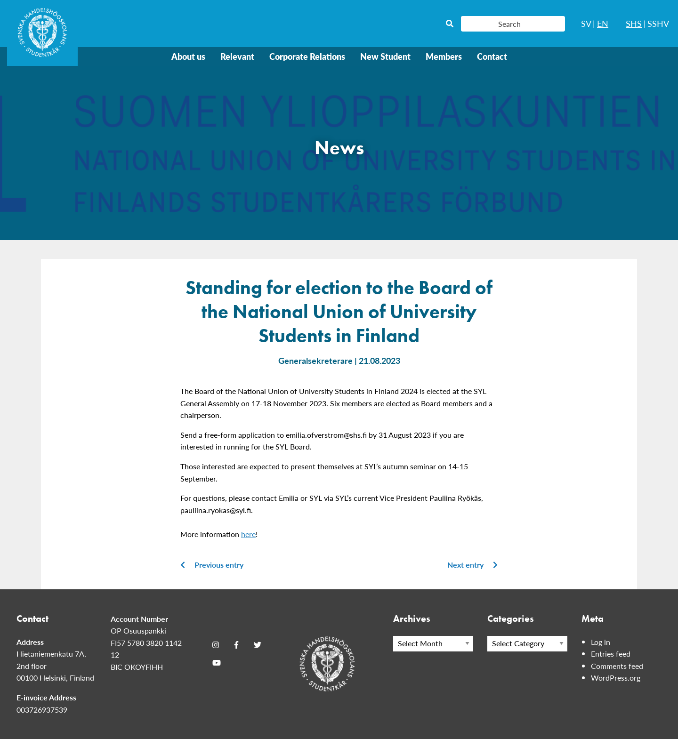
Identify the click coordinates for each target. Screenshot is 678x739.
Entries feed (610, 653)
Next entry (472, 564)
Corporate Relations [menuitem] (307, 56)
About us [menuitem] (188, 56)
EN (602, 23)
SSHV (658, 23)
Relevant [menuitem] (237, 56)
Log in (600, 641)
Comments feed (617, 665)
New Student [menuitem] (385, 56)
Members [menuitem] (444, 56)
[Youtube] (216, 663)
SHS (634, 23)
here (248, 534)
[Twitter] (257, 645)
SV (586, 23)
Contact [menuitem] (492, 56)
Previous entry (211, 564)
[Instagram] (215, 645)
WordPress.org (615, 677)
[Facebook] (236, 645)
